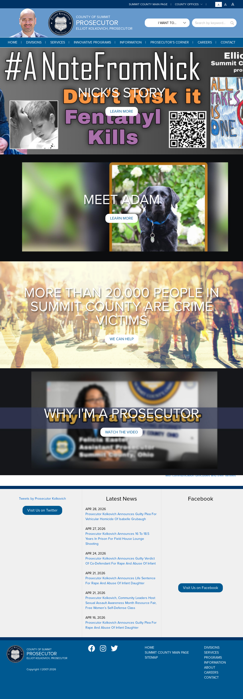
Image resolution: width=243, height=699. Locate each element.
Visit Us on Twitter (42, 510)
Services (211, 653)
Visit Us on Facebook (200, 587)
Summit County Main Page (148, 4)
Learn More (121, 111)
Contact (211, 677)
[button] (34, 42)
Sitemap (151, 658)
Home (149, 648)
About (209, 667)
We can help (122, 339)
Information (215, 663)
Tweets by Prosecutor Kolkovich (42, 499)
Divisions (212, 648)
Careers (211, 672)
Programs (213, 658)
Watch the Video (121, 432)
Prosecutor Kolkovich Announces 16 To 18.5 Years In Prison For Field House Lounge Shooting (117, 539)
